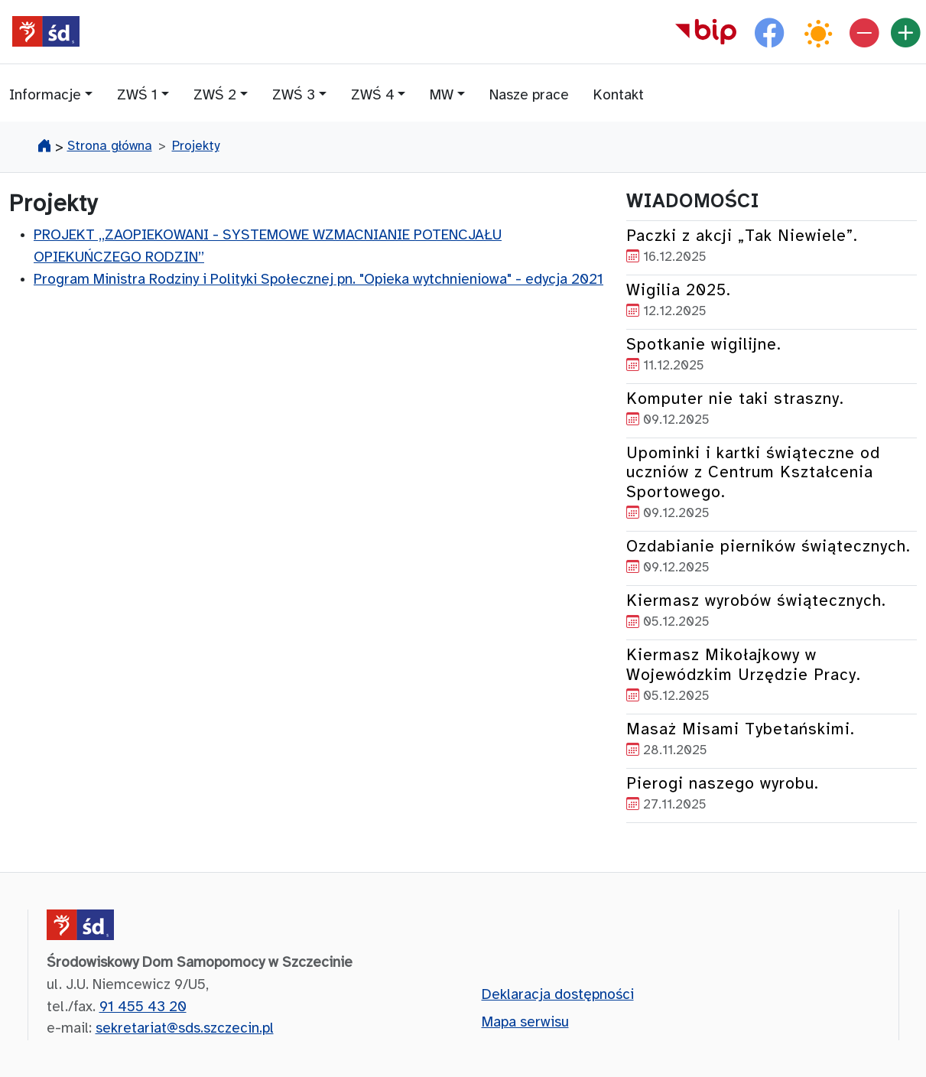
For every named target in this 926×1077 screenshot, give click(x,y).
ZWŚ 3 (293, 95)
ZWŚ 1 (137, 95)
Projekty (195, 146)
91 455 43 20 (143, 1007)
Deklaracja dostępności (558, 995)
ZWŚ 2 (214, 95)
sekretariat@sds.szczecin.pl (185, 1028)
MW (441, 95)
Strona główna (109, 146)
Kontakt (618, 95)
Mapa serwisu (525, 1022)
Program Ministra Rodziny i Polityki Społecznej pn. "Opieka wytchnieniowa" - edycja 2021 (318, 280)
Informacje (45, 95)
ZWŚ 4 (373, 95)
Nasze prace (529, 95)
